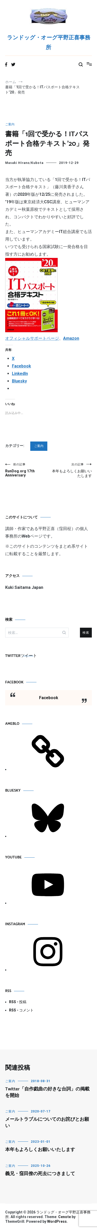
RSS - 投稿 (17, 1002)
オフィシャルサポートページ (32, 338)
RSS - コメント (21, 1010)
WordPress (57, 1221)
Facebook (14, 682)
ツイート (28, 655)
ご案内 (9, 124)
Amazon (71, 338)
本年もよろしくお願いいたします (70, 470)
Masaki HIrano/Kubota (24, 163)
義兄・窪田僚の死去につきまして (40, 1174)
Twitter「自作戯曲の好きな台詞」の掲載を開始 (47, 1092)
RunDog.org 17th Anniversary (27, 469)
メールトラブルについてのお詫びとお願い (47, 1123)
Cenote (64, 1217)
